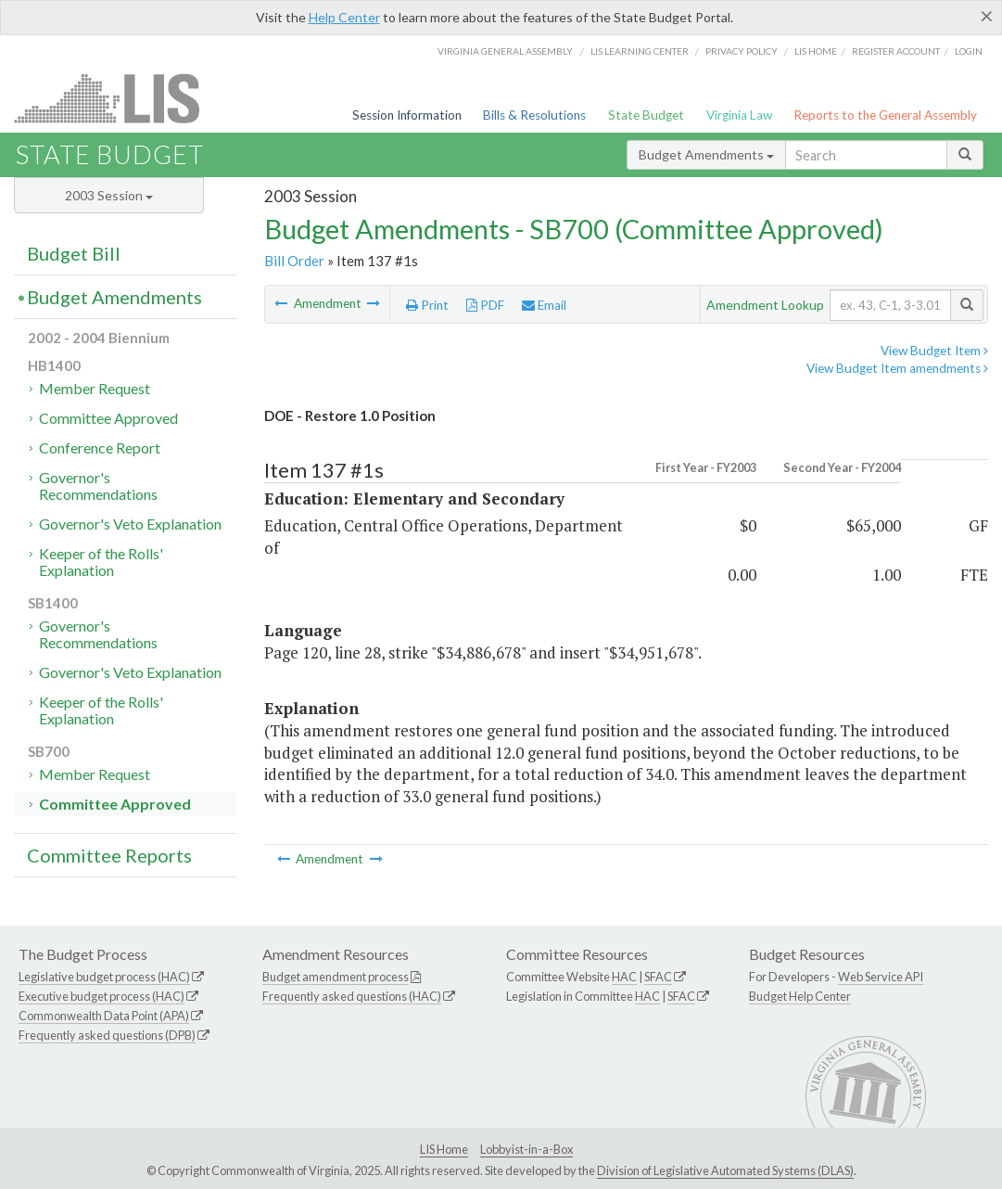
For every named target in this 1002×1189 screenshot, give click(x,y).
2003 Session (109, 195)
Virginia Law (739, 115)
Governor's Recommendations (98, 485)
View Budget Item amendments (897, 368)
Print (427, 305)
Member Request (94, 388)
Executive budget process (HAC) (101, 996)
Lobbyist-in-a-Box (526, 1149)
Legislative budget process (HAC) (104, 976)
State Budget (646, 115)
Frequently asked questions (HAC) (351, 996)
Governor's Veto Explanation (130, 523)
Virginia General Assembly (505, 51)
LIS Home (444, 1149)
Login (969, 51)
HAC (624, 976)
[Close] (987, 16)
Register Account (896, 51)
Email (544, 305)
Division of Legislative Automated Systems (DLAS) (725, 1170)
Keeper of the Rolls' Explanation (101, 561)
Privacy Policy (741, 51)
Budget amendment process (335, 976)
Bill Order (294, 260)
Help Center (344, 17)
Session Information (407, 115)
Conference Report (99, 447)
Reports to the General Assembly (885, 115)
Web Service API (880, 976)
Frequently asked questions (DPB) (107, 1035)
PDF (485, 305)
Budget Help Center (800, 996)
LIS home (815, 51)
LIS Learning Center (639, 51)
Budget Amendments (706, 154)
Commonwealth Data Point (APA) (104, 1015)
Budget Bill (73, 253)
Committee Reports (109, 855)
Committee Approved (108, 418)
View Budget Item (934, 350)
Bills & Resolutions (534, 115)
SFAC (658, 976)
